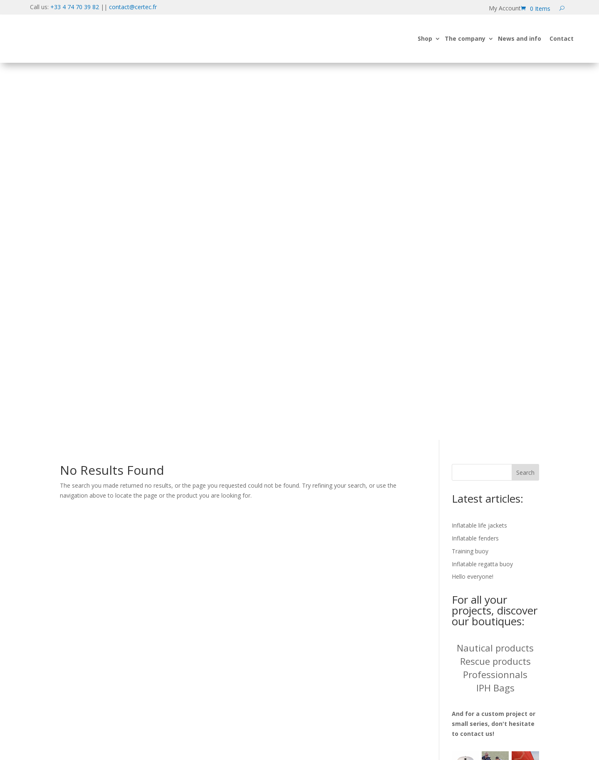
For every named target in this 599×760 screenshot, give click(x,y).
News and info (519, 48)
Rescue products (495, 302)
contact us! (477, 375)
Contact (561, 48)
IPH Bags (495, 329)
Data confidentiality (473, 602)
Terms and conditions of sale (490, 652)
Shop (425, 48)
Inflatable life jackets (479, 166)
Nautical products (495, 289)
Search (525, 114)
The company (465, 48)
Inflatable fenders (475, 179)
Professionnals (495, 315)
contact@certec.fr (133, 7)
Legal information (470, 627)
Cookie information (473, 615)
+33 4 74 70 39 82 (74, 7)
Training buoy (470, 192)
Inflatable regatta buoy (482, 205)
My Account (505, 8)
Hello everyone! (472, 218)
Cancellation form (470, 640)
